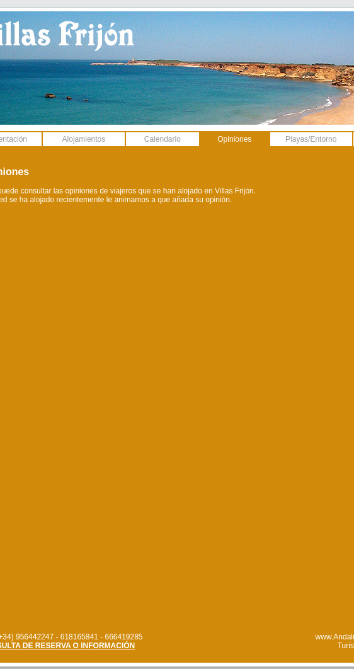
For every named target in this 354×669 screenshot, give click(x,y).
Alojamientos (84, 139)
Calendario (162, 139)
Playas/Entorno (310, 139)
